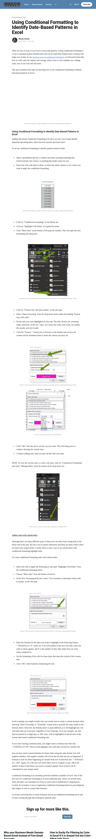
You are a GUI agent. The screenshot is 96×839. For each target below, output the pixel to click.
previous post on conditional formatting (48, 57)
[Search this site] (70, 4)
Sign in (76, 4)
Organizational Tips (19, 17)
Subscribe (86, 4)
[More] (55, 4)
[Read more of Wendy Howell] (15, 40)
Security (48, 4)
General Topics (37, 4)
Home (26, 4)
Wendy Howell (24, 39)
